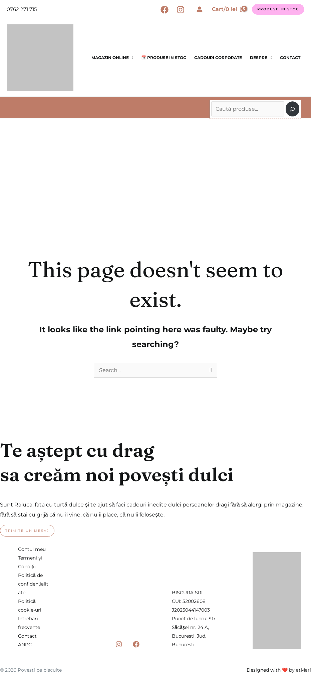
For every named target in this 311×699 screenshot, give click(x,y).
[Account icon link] (200, 9)
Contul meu (32, 549)
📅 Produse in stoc (163, 57)
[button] (278, 9)
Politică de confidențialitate (33, 584)
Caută (212, 98)
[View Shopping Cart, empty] (227, 9)
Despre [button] (258, 57)
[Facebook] (165, 10)
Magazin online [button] (110, 57)
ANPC (25, 645)
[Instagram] (181, 10)
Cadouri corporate (218, 57)
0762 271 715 (22, 9)
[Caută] (292, 108)
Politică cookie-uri (29, 605)
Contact (290, 57)
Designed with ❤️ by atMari (279, 670)
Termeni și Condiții (30, 562)
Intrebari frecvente (29, 623)
